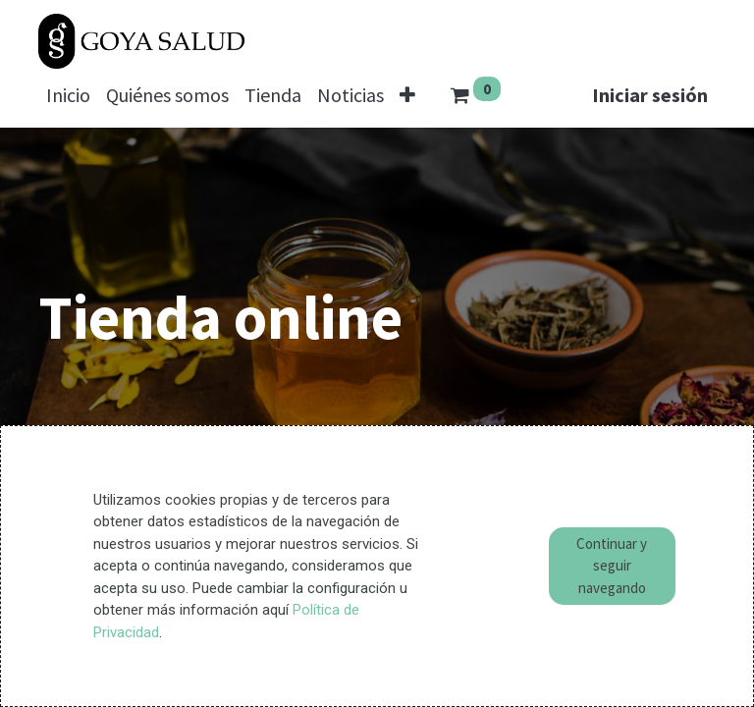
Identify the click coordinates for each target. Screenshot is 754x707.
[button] (407, 95)
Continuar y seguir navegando (611, 565)
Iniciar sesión (650, 94)
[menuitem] (68, 95)
